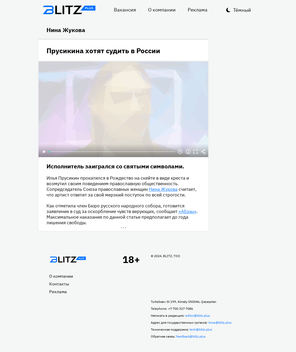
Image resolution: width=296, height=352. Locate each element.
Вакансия (125, 10)
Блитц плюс (69, 10)
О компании (162, 10)
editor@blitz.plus (197, 316)
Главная (68, 259)
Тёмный (242, 10)
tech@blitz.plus (201, 329)
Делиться (203, 152)
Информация (188, 152)
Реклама (197, 10)
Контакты (59, 284)
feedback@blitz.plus (191, 336)
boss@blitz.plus (220, 322)
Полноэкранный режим (195, 152)
